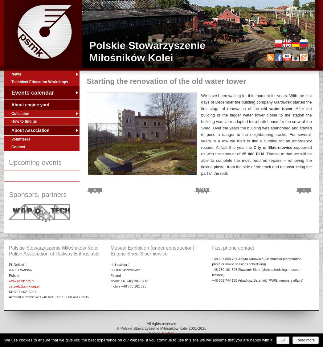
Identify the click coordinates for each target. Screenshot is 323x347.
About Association (30, 130)
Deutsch (295, 43)
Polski (278, 43)
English (287, 43)
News (16, 74)
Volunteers (20, 139)
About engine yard (30, 104)
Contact (18, 147)
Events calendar (32, 93)
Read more (305, 340)
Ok (282, 340)
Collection (20, 114)
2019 (202, 189)
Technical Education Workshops (39, 82)
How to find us (24, 121)
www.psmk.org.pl (21, 281)
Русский (304, 43)
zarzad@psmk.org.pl (24, 286)
